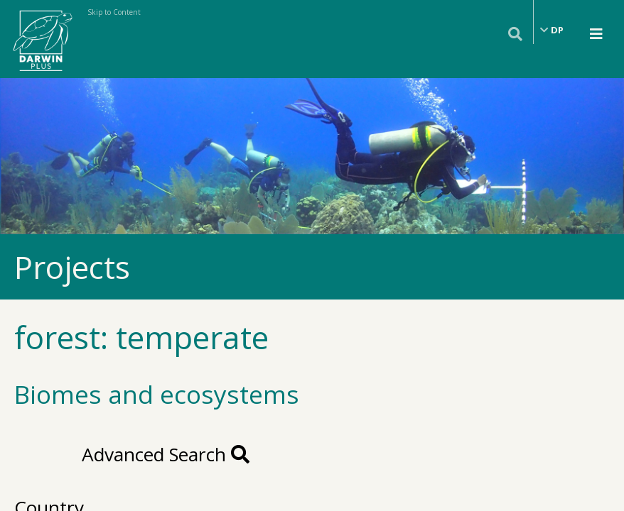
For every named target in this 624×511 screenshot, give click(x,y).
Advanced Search (165, 454)
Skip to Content (114, 12)
